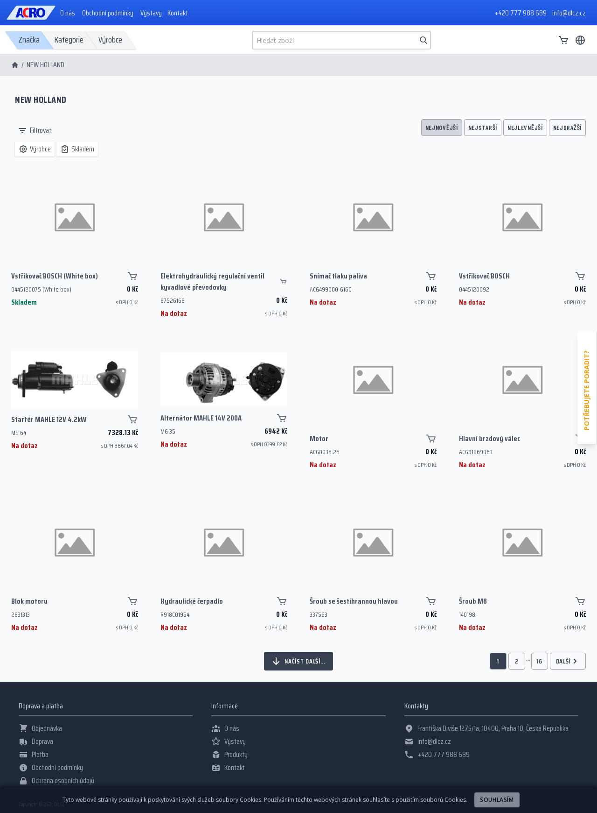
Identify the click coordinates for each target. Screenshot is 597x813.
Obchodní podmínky (107, 13)
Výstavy (151, 13)
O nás (67, 13)
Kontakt (177, 13)
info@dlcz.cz (569, 13)
